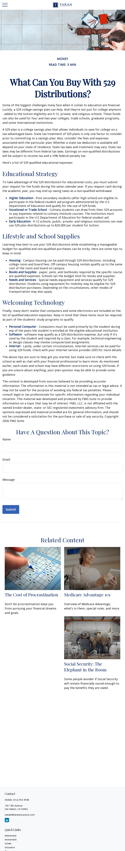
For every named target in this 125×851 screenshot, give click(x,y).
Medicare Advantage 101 (87, 594)
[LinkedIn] (7, 820)
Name (6, 439)
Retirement (10, 835)
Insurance (10, 847)
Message (8, 480)
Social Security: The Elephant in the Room (85, 667)
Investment (11, 839)
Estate (8, 843)
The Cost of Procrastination (31, 594)
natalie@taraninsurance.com (20, 814)
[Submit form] (10, 509)
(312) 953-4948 (21, 799)
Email (6, 459)
